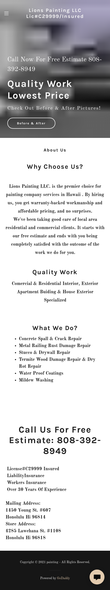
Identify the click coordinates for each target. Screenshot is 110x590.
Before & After (31, 123)
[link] (55, 13)
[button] (9, 13)
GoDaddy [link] (63, 578)
